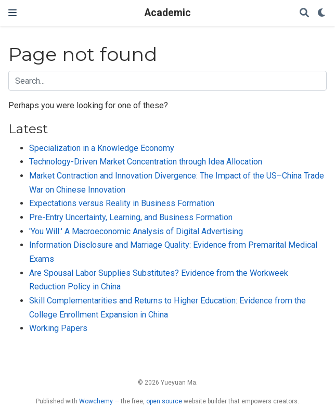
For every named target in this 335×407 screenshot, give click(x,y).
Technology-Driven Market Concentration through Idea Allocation (145, 162)
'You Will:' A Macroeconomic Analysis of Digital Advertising (136, 231)
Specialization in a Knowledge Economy (101, 148)
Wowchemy (96, 401)
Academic (168, 13)
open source (164, 401)
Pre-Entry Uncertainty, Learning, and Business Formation (131, 217)
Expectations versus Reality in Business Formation (121, 203)
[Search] (304, 13)
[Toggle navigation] (12, 13)
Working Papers (58, 328)
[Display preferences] (322, 13)
